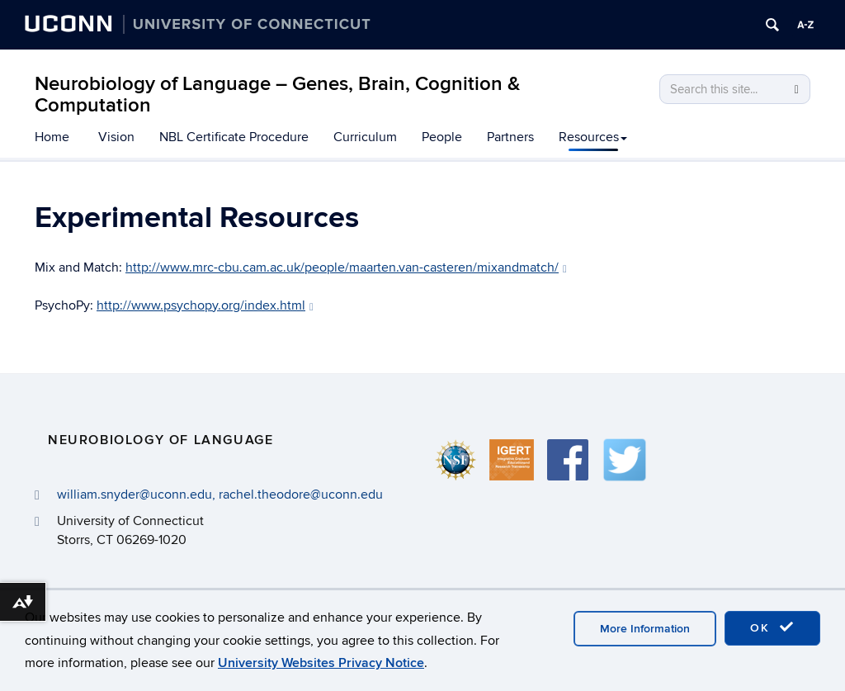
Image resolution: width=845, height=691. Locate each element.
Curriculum (365, 137)
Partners (510, 137)
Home (52, 137)
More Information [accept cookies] (645, 629)
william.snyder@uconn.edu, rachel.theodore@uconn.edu (220, 494)
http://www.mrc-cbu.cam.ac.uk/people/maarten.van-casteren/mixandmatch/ (346, 267)
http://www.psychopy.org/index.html (205, 305)
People (442, 137)
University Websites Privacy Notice (321, 663)
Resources (593, 137)
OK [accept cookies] (772, 627)
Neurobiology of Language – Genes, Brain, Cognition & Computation (277, 94)
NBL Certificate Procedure (234, 137)
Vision (116, 137)
